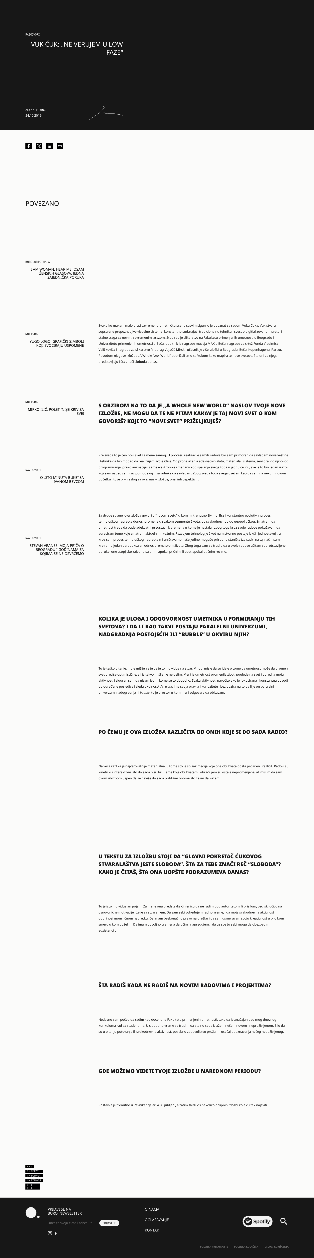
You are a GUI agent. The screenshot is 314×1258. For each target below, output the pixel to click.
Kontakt (153, 1230)
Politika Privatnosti (214, 1246)
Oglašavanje (157, 1219)
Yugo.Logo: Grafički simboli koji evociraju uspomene (57, 343)
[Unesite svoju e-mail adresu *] (71, 1223)
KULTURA (31, 333)
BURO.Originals (37, 261)
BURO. (41, 110)
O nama (152, 1209)
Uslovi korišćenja (277, 1246)
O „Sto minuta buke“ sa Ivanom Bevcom (62, 479)
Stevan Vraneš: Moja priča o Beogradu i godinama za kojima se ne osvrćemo (57, 549)
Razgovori (32, 34)
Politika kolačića (246, 1246)
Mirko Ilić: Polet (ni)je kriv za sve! (56, 411)
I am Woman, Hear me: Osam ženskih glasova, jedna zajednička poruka (57, 273)
